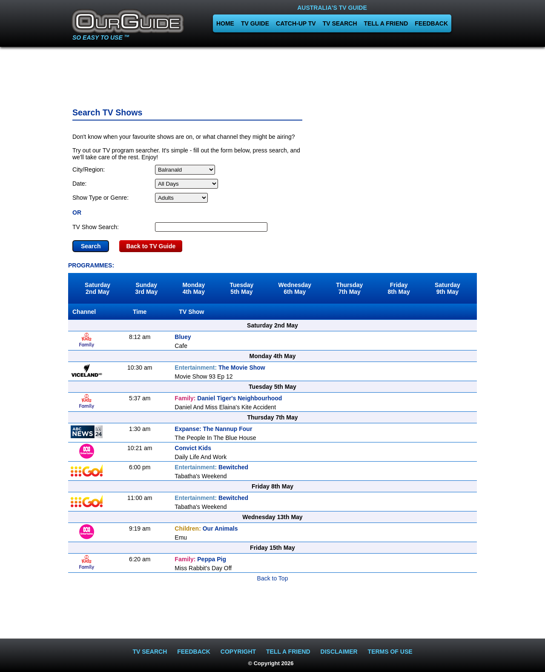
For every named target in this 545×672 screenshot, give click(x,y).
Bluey (183, 336)
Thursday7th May (349, 288)
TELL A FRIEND (386, 23)
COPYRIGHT (238, 651)
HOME (225, 23)
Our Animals (206, 528)
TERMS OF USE (390, 651)
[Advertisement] (272, 74)
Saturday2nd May (97, 288)
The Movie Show (220, 367)
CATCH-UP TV (296, 23)
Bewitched (211, 467)
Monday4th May (193, 288)
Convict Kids (193, 448)
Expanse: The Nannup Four (213, 428)
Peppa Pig (200, 559)
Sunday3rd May (146, 288)
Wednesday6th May (295, 288)
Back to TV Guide (150, 246)
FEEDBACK (431, 23)
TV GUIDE (255, 23)
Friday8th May (399, 288)
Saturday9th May (447, 288)
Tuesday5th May (242, 288)
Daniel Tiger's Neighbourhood (228, 398)
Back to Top (272, 578)
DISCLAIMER (339, 651)
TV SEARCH (340, 23)
